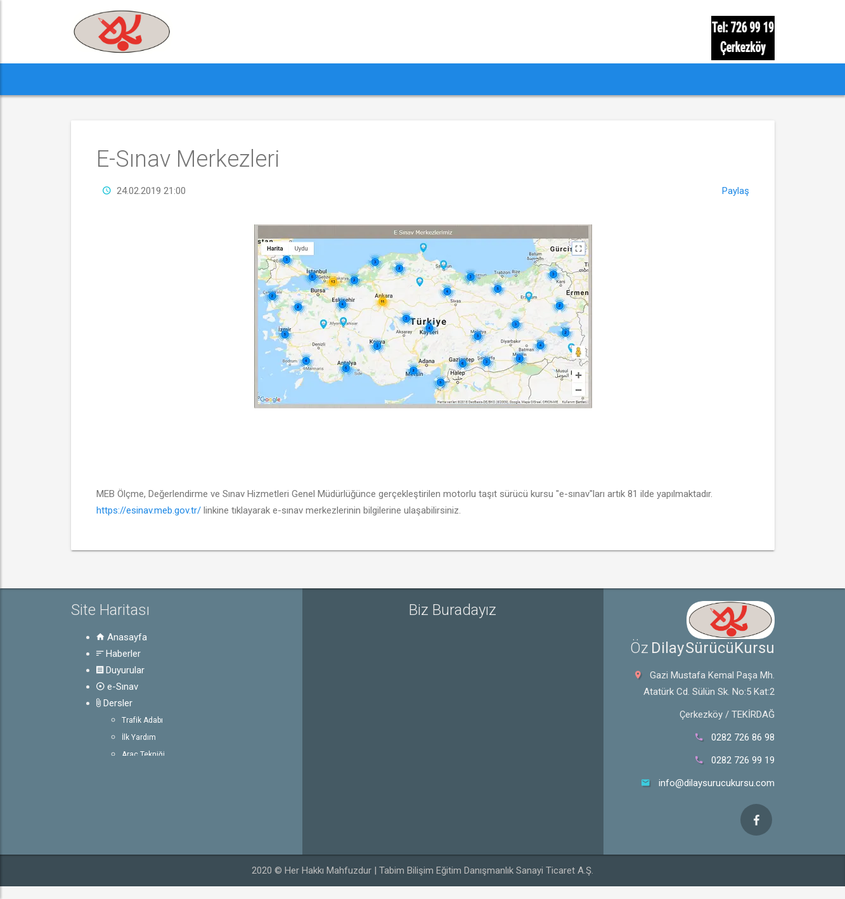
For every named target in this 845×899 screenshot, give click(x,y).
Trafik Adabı (142, 720)
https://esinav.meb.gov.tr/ (148, 510)
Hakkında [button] (507, 79)
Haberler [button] (156, 79)
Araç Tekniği (143, 754)
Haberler (118, 653)
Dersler (114, 703)
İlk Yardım (139, 737)
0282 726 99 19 (743, 760)
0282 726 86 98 (743, 737)
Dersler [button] (365, 79)
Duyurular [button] (232, 79)
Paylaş (735, 191)
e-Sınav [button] (301, 79)
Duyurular (120, 670)
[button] (95, 79)
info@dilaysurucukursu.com (717, 783)
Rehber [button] (434, 79)
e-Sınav (117, 686)
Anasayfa (121, 637)
